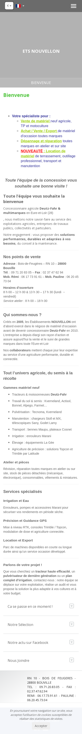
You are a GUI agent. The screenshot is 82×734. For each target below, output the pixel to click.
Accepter (41, 726)
